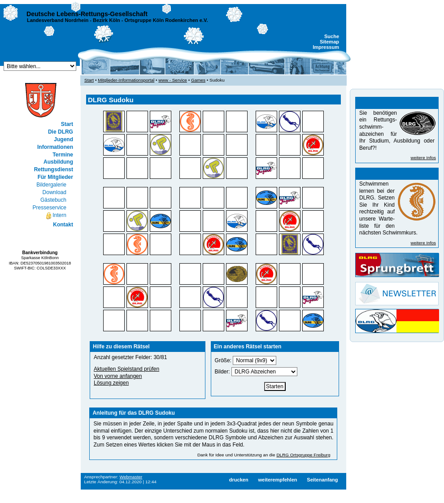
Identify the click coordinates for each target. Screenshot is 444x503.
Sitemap (329, 41)
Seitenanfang (322, 479)
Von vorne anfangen (118, 376)
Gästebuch (53, 200)
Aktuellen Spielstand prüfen (126, 369)
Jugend (63, 139)
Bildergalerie (51, 185)
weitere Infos (423, 157)
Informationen (55, 147)
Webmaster (131, 476)
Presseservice (49, 207)
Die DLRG (60, 132)
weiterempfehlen (277, 479)
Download (54, 192)
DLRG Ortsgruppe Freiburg (303, 454)
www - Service (172, 80)
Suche (331, 36)
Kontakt (63, 224)
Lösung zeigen (111, 383)
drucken (238, 479)
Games (198, 80)
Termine (62, 155)
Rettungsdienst (53, 169)
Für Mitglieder (55, 177)
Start (67, 124)
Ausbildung (58, 162)
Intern (55, 215)
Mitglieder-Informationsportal (126, 80)
